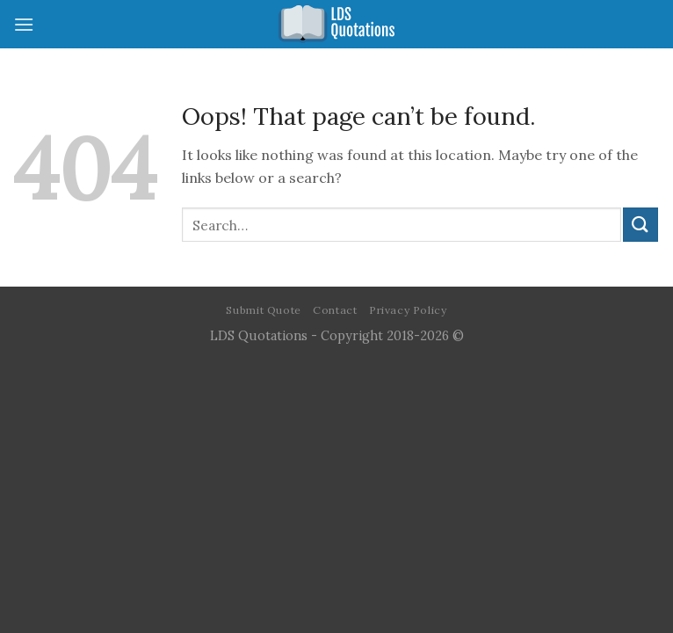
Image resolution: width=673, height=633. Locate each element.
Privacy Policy (408, 309)
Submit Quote (263, 309)
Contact (335, 309)
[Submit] (640, 224)
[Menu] (23, 24)
